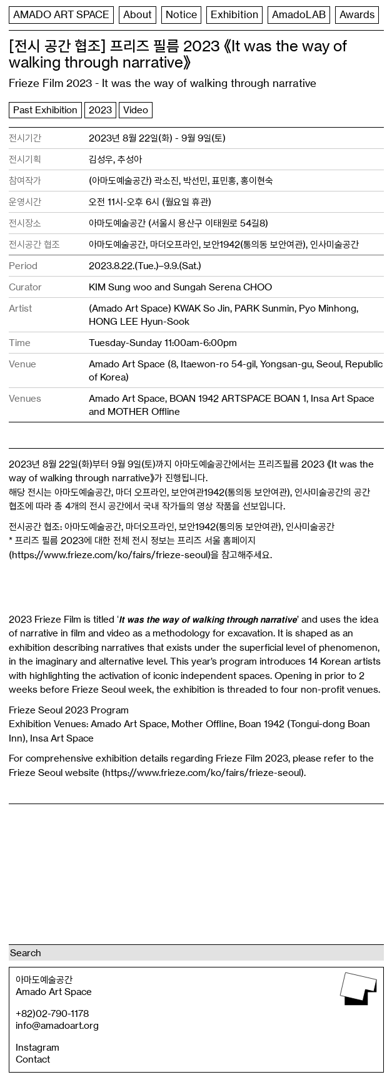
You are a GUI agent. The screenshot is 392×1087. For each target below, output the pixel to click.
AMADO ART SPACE (65, 15)
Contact (33, 1059)
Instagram (37, 1047)
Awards (31, 37)
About (146, 15)
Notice (191, 15)
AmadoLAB (312, 15)
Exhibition (245, 15)
